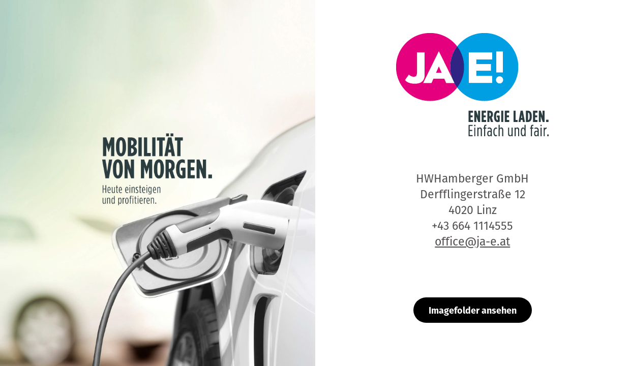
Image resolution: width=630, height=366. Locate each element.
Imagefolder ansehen (473, 310)
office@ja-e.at (472, 241)
